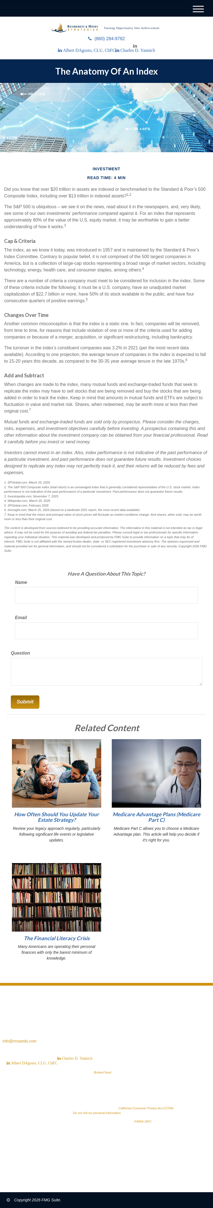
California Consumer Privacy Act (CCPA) (145, 1108)
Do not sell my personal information (97, 1113)
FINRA (139, 1121)
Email (21, 617)
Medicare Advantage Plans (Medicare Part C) (156, 817)
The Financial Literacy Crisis (57, 938)
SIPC (148, 1121)
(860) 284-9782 (106, 38)
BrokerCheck (103, 1072)
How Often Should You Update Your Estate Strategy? (56, 817)
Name (21, 582)
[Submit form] (25, 702)
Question (20, 653)
